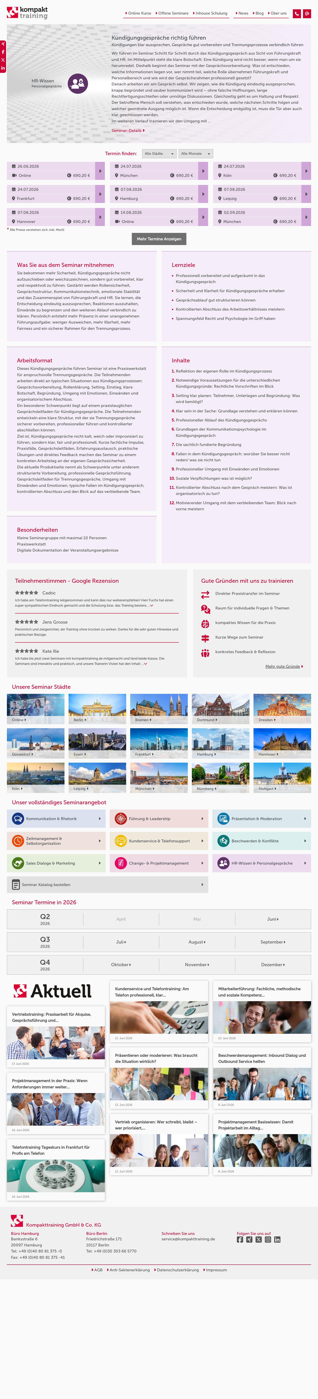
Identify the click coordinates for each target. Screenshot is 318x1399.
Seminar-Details (128, 130)
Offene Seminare (172, 13)
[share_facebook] (3, 53)
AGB (97, 1269)
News (241, 13)
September (273, 942)
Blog (258, 13)
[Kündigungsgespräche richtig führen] (297, 13)
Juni (272, 919)
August (197, 942)
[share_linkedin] (3, 69)
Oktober (121, 964)
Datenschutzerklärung (176, 1269)
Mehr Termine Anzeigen (159, 239)
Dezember (273, 964)
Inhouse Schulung (210, 13)
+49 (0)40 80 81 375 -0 (40, 1251)
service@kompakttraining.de (188, 1239)
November (197, 964)
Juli (121, 942)
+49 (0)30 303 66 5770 (115, 1251)
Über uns (277, 13)
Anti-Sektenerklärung (128, 1269)
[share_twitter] (3, 61)
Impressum (215, 1269)
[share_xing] (3, 44)
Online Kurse (138, 13)
